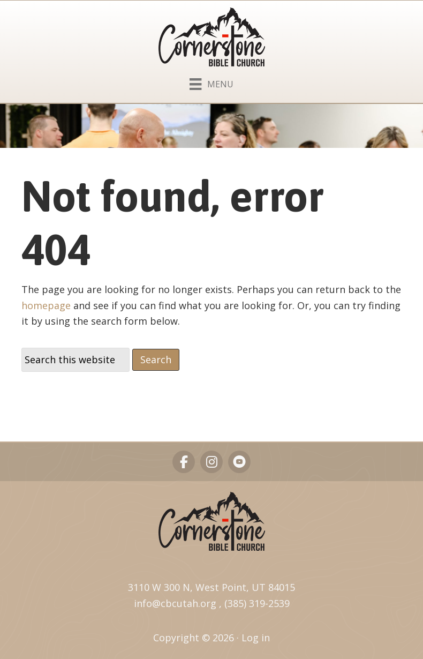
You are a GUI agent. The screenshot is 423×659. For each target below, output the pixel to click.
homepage (46, 305)
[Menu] (211, 82)
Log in (255, 637)
